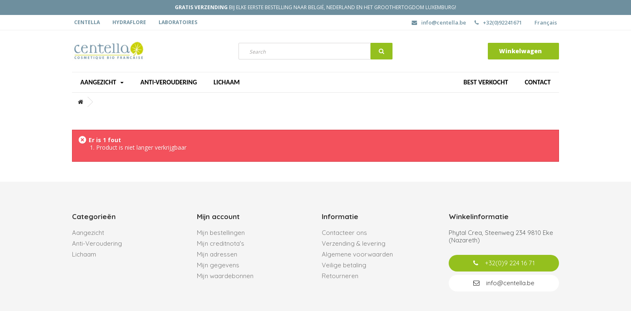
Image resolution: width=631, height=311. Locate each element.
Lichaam (227, 82)
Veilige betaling (344, 265)
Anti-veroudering (168, 82)
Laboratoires (178, 22)
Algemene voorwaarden (357, 254)
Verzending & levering (353, 243)
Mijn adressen (217, 254)
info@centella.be (439, 22)
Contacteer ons (344, 233)
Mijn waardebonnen (225, 276)
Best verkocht (485, 82)
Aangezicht (102, 82)
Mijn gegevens (218, 265)
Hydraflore (129, 22)
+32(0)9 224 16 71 (504, 263)
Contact (538, 82)
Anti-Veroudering (97, 243)
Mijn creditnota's (220, 243)
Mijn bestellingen (221, 233)
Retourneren (340, 276)
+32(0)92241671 (498, 22)
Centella (87, 22)
